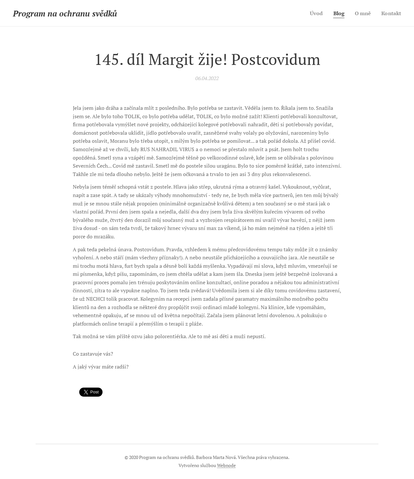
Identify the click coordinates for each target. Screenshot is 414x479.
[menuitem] (314, 13)
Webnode (226, 465)
